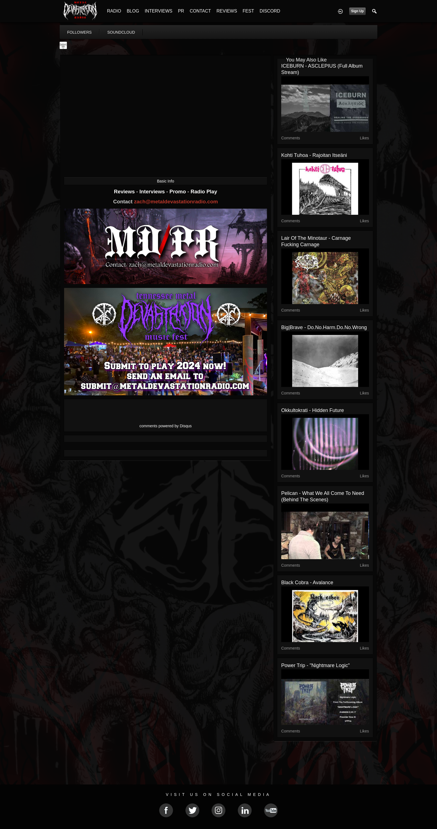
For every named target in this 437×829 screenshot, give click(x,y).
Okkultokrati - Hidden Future (312, 410)
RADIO (114, 11)
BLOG (133, 11)
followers (79, 32)
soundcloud (121, 32)
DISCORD (269, 11)
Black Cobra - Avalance (307, 582)
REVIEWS (227, 11)
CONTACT (200, 11)
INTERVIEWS (158, 11)
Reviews (125, 191)
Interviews (152, 191)
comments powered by (165, 426)
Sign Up (357, 11)
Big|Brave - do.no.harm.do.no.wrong (324, 327)
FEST (248, 11)
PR (181, 11)
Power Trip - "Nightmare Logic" (315, 665)
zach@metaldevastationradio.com (176, 201)
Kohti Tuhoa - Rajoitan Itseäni (314, 155)
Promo (178, 191)
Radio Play (204, 191)
